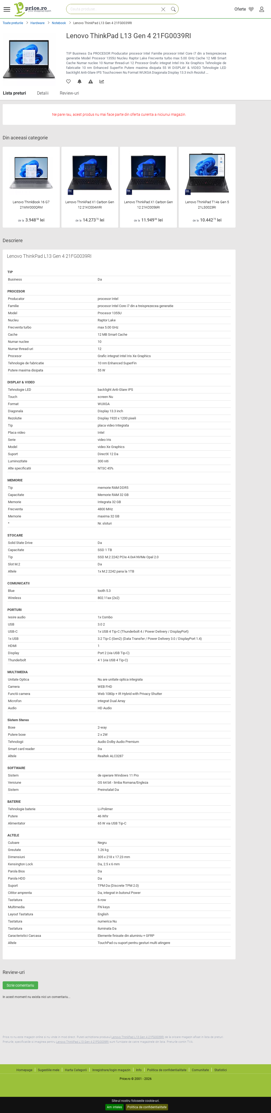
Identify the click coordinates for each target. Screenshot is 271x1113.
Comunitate (200, 1070)
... (207, 72)
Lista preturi (14, 93)
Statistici (220, 1070)
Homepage (24, 1070)
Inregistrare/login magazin (111, 1070)
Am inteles (114, 1107)
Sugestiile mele (48, 1070)
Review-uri (69, 93)
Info (139, 1070)
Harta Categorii (76, 1070)
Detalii (43, 93)
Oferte (240, 9)
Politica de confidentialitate (146, 1107)
